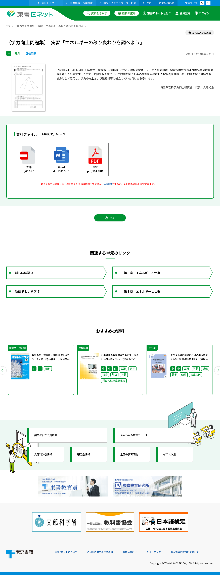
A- (202, 3)
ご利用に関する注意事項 (105, 556)
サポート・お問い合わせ (158, 3)
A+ (208, 3)
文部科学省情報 (46, 463)
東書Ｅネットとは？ (157, 13)
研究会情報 (86, 463)
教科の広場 (127, 13)
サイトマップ (164, 556)
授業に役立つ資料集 (49, 444)
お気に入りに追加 (199, 33)
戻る (110, 221)
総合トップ (46, 3)
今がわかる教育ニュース (138, 444)
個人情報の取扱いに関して (198, 556)
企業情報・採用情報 (79, 3)
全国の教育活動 (132, 463)
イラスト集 (172, 463)
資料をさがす (97, 13)
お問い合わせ (138, 556)
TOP (9, 26)
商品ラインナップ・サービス (118, 3)
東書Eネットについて (68, 556)
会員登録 (182, 13)
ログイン (201, 13)
